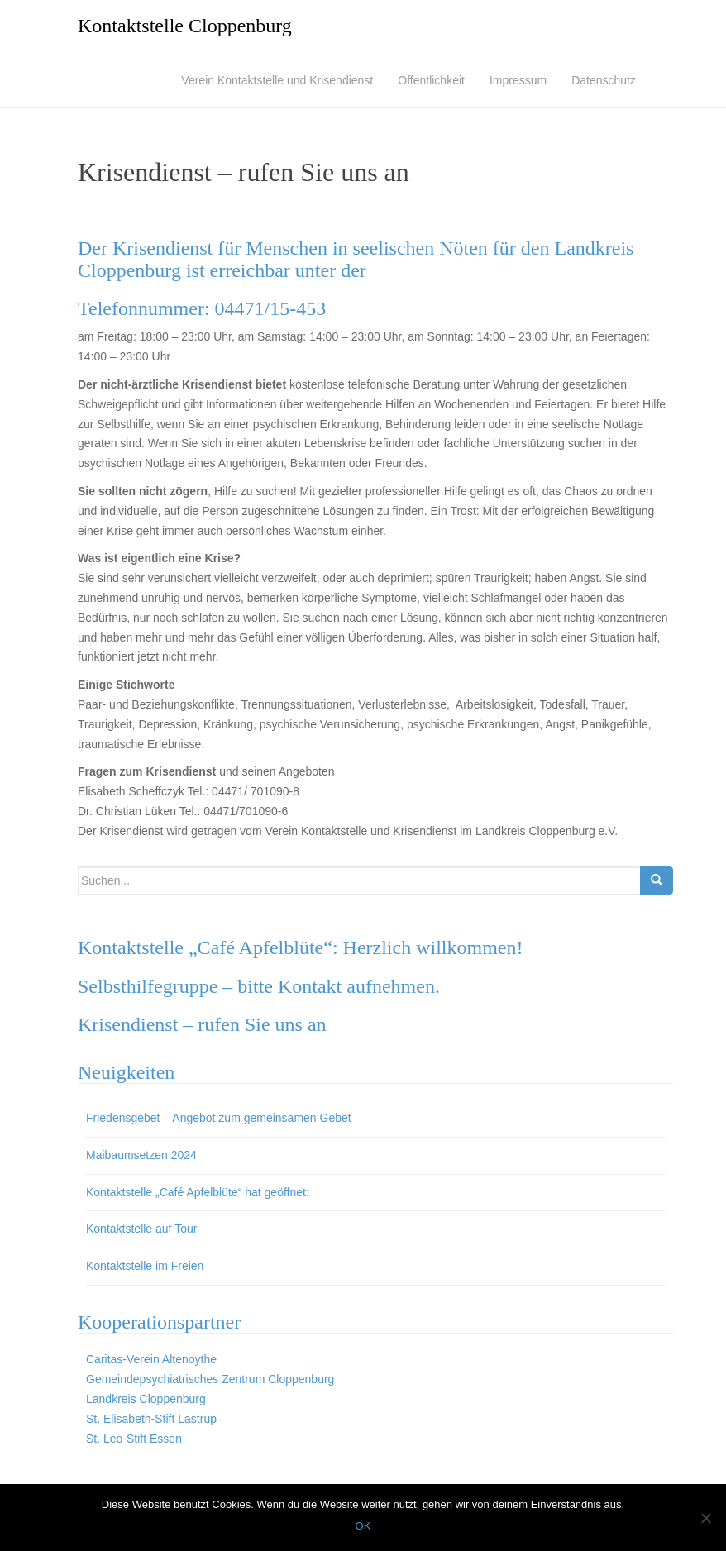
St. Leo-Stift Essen (134, 1438)
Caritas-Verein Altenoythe (151, 1359)
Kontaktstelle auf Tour (141, 1228)
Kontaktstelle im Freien (144, 1265)
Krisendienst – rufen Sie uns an (202, 1024)
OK (363, 1526)
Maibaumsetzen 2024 (141, 1155)
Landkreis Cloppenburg (146, 1398)
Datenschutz (603, 80)
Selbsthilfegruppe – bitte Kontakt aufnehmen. (259, 986)
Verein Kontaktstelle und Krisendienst (277, 80)
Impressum (518, 80)
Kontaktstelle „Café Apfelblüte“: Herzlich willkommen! (300, 947)
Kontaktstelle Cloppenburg (185, 25)
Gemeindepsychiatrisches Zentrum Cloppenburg (210, 1379)
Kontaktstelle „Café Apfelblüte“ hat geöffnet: (197, 1192)
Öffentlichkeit (431, 80)
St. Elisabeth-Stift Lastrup (151, 1418)
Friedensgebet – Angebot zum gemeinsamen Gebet (218, 1117)
